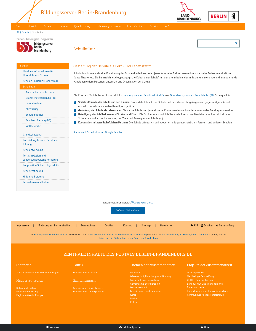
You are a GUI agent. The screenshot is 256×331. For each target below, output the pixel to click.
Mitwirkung (32, 109)
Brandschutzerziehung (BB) (41, 97)
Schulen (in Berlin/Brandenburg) (41, 81)
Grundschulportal (32, 134)
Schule (48, 26)
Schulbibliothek (34, 114)
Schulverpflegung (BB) (38, 120)
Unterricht (31, 26)
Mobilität (135, 272)
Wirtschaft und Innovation (144, 280)
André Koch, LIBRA (143, 202)
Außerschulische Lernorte (40, 92)
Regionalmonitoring (27, 291)
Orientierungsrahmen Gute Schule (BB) (192, 95)
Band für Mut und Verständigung (205, 283)
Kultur (133, 302)
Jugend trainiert (34, 103)
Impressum (23, 225)
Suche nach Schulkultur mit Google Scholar (97, 132)
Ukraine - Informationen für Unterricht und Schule (38, 73)
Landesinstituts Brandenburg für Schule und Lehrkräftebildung (117, 234)
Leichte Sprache (130, 327)
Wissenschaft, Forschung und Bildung (150, 276)
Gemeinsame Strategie (85, 272)
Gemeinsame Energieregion (145, 283)
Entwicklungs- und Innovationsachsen (207, 291)
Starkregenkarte (195, 272)
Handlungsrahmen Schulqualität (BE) (143, 95)
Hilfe (205, 327)
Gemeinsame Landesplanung (88, 291)
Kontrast (52, 327)
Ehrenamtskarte (195, 287)
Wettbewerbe (33, 126)
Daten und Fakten (26, 288)
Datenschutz (88, 225)
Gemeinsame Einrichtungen (88, 288)
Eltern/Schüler (135, 26)
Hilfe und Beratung (33, 176)
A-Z (167, 26)
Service (154, 26)
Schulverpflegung (33, 171)
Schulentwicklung (33, 150)
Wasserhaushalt (138, 287)
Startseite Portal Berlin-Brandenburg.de (37, 272)
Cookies (109, 225)
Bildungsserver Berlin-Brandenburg (51, 234)
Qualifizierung (82, 26)
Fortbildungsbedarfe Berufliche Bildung (40, 142)
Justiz (133, 294)
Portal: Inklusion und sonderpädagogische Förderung (40, 157)
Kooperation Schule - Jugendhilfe (41, 165)
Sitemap (146, 225)
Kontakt (127, 225)
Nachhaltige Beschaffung (200, 276)
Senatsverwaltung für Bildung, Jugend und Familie (186, 234)
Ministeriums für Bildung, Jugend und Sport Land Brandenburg (128, 238)
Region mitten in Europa (29, 295)
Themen (63, 26)
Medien (134, 298)
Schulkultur (29, 86)
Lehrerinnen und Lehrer (36, 182)
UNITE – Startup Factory (200, 280)
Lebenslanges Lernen (109, 26)
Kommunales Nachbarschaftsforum (205, 294)
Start (18, 26)
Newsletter (166, 225)
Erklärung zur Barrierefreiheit (54, 225)
